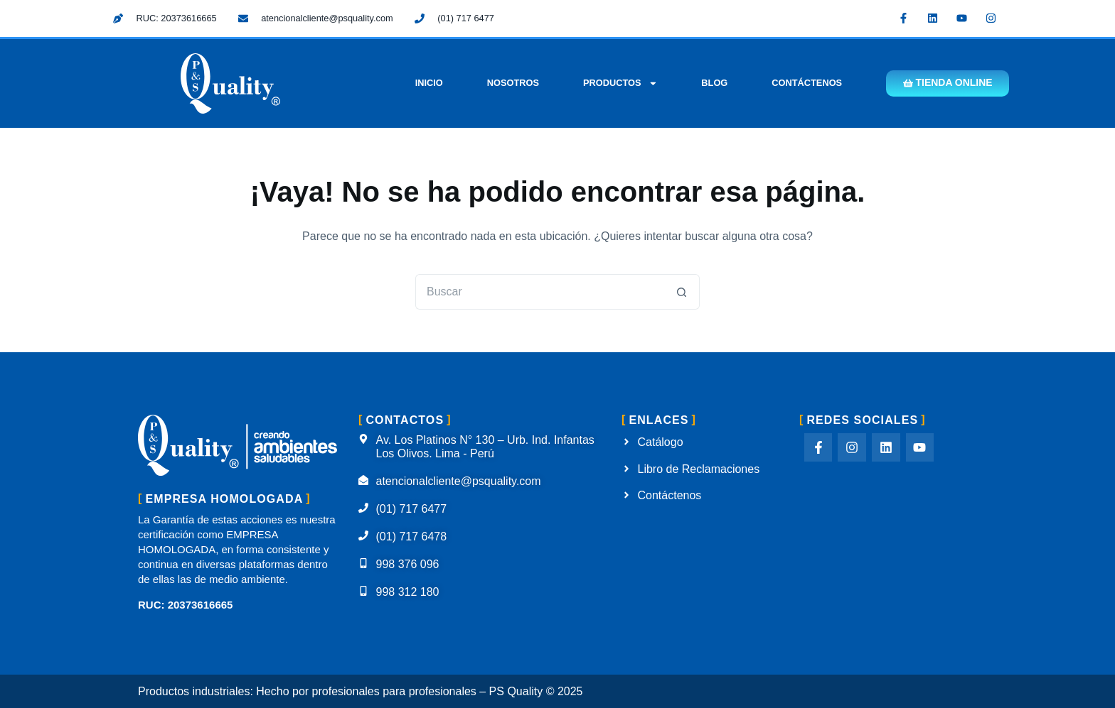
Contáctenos (806, 82)
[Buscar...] (539, 292)
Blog (713, 82)
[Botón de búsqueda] (682, 292)
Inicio (428, 82)
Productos (619, 83)
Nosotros (512, 82)
